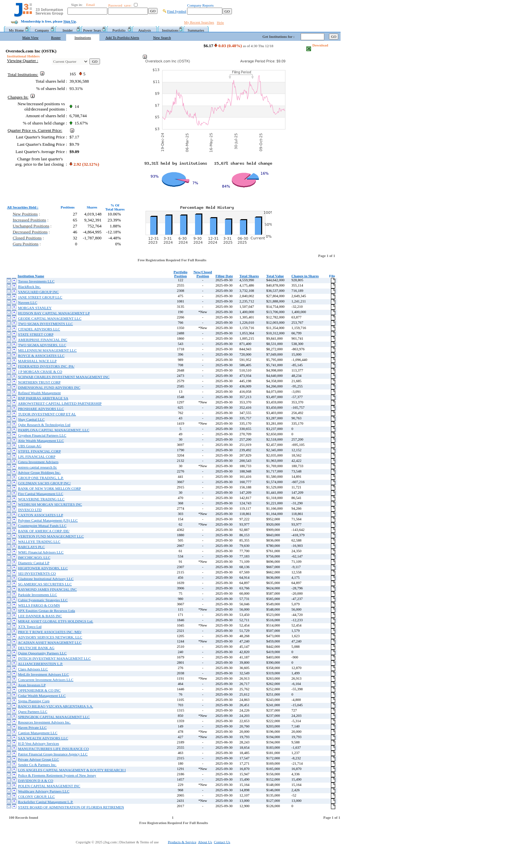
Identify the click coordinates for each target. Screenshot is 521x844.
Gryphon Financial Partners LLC (42, 435)
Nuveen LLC (27, 302)
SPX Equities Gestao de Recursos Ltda (46, 611)
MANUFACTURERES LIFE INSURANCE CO (53, 749)
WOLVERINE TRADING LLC (41, 499)
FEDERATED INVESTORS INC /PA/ (46, 366)
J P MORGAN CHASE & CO (40, 372)
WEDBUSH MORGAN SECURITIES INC (50, 504)
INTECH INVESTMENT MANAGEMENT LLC (54, 658)
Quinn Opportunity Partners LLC (42, 653)
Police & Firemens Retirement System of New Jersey (57, 775)
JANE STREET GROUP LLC (40, 297)
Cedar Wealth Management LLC (41, 696)
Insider (67, 30)
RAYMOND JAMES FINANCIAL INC (47, 589)
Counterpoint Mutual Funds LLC (42, 526)
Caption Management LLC (37, 733)
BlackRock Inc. (29, 287)
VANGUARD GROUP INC (38, 292)
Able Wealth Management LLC (41, 441)
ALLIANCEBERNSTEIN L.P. (40, 664)
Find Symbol (176, 11)
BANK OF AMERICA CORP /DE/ (43, 531)
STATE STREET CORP (35, 334)
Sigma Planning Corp (34, 701)
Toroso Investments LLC (36, 281)
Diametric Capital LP (33, 563)
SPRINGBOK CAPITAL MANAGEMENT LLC (54, 717)
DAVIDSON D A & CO (35, 781)
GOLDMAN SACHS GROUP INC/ (44, 483)
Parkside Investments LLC (37, 595)
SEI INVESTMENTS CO (37, 573)
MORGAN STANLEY (35, 308)
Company (42, 30)
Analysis (144, 30)
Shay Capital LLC (31, 419)
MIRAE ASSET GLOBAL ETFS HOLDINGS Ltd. (55, 621)
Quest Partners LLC (32, 712)
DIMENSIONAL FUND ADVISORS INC (49, 387)
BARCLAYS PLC (31, 547)
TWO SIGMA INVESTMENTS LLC (45, 324)
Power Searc (93, 30)
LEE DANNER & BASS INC (40, 616)
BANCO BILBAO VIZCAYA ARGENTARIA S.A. (55, 706)
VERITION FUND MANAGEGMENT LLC (51, 536)
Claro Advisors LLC (33, 669)
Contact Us (222, 842)
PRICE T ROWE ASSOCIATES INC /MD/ (49, 632)
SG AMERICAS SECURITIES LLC (45, 584)
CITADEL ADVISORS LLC (39, 329)
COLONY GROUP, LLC (36, 797)
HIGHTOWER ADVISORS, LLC (43, 568)
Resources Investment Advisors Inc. (44, 722)
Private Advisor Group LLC (38, 759)
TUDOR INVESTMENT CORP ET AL (47, 414)
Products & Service (182, 842)
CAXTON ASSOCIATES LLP (40, 515)
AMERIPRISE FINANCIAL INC (42, 340)
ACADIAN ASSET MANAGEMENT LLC (50, 642)
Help (220, 23)
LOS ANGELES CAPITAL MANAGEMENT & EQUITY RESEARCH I (72, 770)
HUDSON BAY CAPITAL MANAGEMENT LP (54, 313)
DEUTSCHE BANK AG (36, 648)
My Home (16, 30)
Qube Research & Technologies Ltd (44, 425)
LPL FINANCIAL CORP (36, 457)
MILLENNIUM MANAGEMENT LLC (47, 350)
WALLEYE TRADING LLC (39, 542)
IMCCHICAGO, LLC (34, 557)
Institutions (170, 30)
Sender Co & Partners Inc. (37, 765)
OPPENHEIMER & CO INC (39, 690)
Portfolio (118, 30)
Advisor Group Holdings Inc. (39, 472)
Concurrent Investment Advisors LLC (45, 680)
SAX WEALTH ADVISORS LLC (43, 738)
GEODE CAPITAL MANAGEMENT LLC (49, 318)
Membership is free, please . (49, 21)
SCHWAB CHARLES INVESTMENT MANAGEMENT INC (63, 377)
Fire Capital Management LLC (40, 494)
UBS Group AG (29, 446)
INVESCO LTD (30, 510)
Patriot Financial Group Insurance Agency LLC (52, 754)
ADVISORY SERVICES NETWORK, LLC (50, 637)
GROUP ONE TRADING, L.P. (40, 478)
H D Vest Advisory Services (38, 743)
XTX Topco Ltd (30, 627)
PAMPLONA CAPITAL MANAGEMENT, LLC (53, 430)
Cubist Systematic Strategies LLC (42, 600)
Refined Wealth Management (39, 393)
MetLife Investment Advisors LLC (43, 674)
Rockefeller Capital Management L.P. (45, 802)
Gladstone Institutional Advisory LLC (45, 579)
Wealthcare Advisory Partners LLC (43, 791)
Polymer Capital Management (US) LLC (48, 520)
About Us (205, 842)
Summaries (196, 30)
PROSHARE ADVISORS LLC (41, 409)
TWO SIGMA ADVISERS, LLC (42, 345)
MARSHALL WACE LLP (37, 361)
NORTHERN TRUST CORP (39, 382)
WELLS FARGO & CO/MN (39, 605)
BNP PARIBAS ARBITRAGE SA (43, 398)
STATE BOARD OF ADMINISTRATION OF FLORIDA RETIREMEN (71, 807)
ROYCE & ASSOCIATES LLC (41, 356)
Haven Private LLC (32, 727)
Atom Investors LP (32, 685)
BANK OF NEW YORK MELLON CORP (49, 488)
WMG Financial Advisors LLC (40, 552)
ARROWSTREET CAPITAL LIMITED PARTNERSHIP (60, 403)
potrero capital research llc (37, 467)
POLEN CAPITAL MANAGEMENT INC (49, 786)
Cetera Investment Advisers (38, 462)
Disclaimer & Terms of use (142, 842)
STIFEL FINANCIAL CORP (39, 451)
